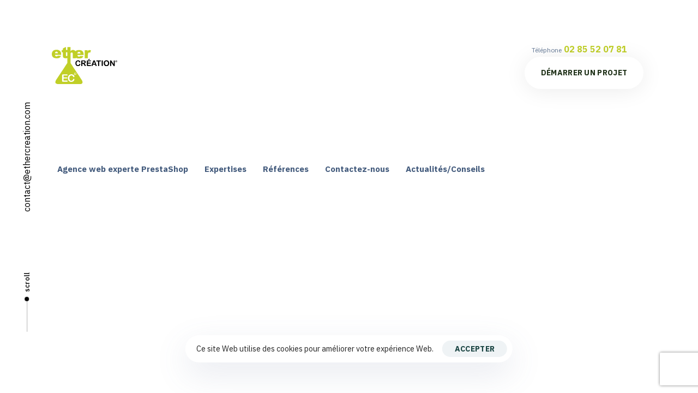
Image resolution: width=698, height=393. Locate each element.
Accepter (475, 349)
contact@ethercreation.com (26, 157)
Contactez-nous (357, 169)
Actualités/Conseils (445, 169)
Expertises (225, 169)
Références (286, 169)
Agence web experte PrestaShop (122, 169)
